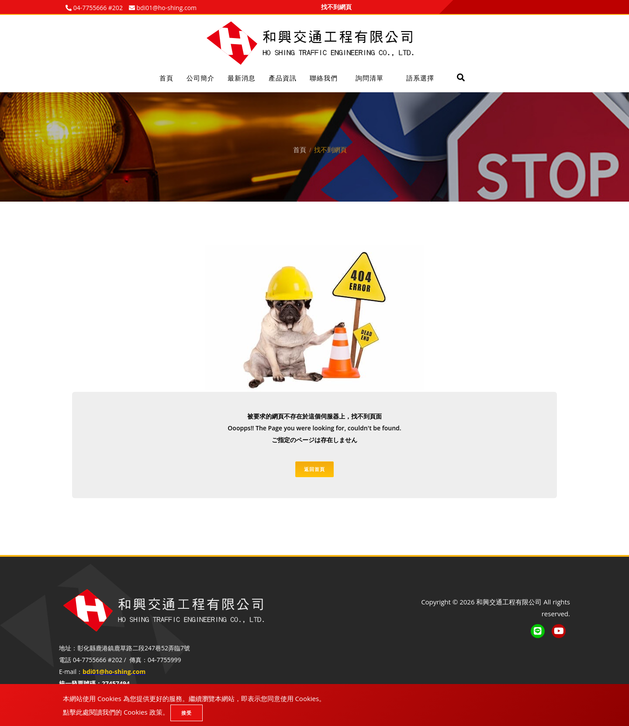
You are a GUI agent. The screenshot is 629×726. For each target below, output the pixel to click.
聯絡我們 (324, 77)
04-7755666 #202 (97, 7)
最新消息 (242, 77)
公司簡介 (200, 77)
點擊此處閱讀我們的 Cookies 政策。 (116, 712)
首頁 (166, 77)
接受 (186, 712)
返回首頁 (314, 469)
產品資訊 (283, 77)
